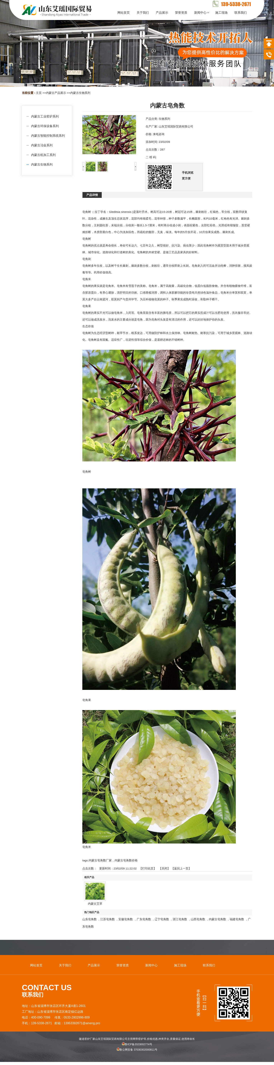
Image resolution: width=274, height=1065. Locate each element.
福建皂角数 (237, 919)
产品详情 (92, 195)
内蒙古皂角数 (217, 919)
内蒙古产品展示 (56, 92)
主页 (39, 92)
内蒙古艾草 (95, 903)
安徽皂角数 (125, 919)
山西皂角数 (198, 919)
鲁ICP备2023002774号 (137, 1044)
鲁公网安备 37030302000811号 (137, 1053)
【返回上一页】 (181, 868)
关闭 (164, 868)
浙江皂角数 (180, 919)
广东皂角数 (144, 919)
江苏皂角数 (107, 919)
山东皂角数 (89, 919)
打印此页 (148, 868)
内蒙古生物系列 (80, 92)
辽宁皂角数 (162, 919)
